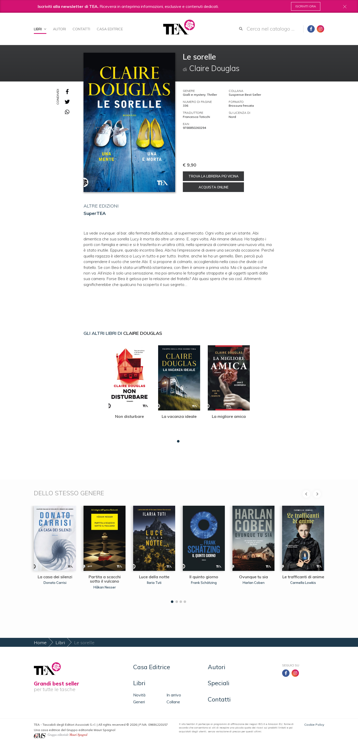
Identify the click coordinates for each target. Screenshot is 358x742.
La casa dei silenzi (55, 576)
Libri (40, 29)
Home (40, 642)
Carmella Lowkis (303, 583)
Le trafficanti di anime (303, 576)
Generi (139, 701)
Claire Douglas (142, 333)
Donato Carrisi (55, 583)
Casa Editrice (110, 29)
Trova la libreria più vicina (213, 176)
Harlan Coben (254, 583)
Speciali (218, 683)
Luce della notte (154, 576)
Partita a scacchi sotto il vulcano (105, 579)
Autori (59, 29)
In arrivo (174, 694)
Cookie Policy (314, 724)
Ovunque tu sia (253, 576)
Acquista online (213, 187)
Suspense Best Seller (245, 95)
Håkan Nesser (104, 587)
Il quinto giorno (203, 576)
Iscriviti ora (305, 6)
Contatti (81, 29)
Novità (139, 694)
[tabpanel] (129, 392)
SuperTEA (95, 213)
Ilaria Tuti (154, 583)
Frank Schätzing (204, 583)
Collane (173, 701)
